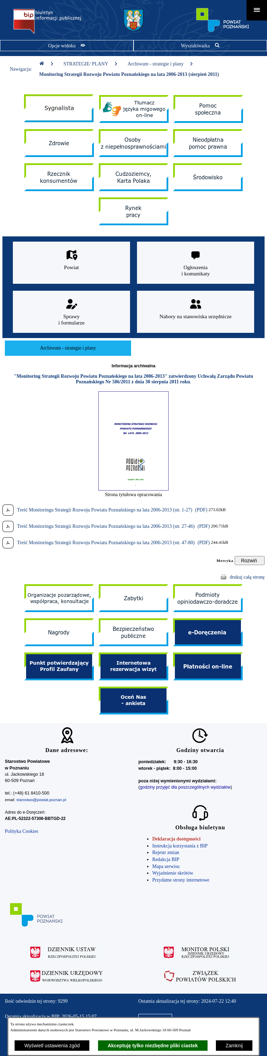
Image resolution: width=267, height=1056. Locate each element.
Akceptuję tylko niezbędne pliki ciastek (153, 1045)
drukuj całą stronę (247, 577)
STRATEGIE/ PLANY (91, 64)
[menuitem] (68, 348)
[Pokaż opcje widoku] (67, 45)
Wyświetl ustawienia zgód (52, 1045)
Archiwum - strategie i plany (160, 64)
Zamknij (234, 1045)
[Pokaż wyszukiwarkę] (200, 45)
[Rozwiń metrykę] (250, 560)
